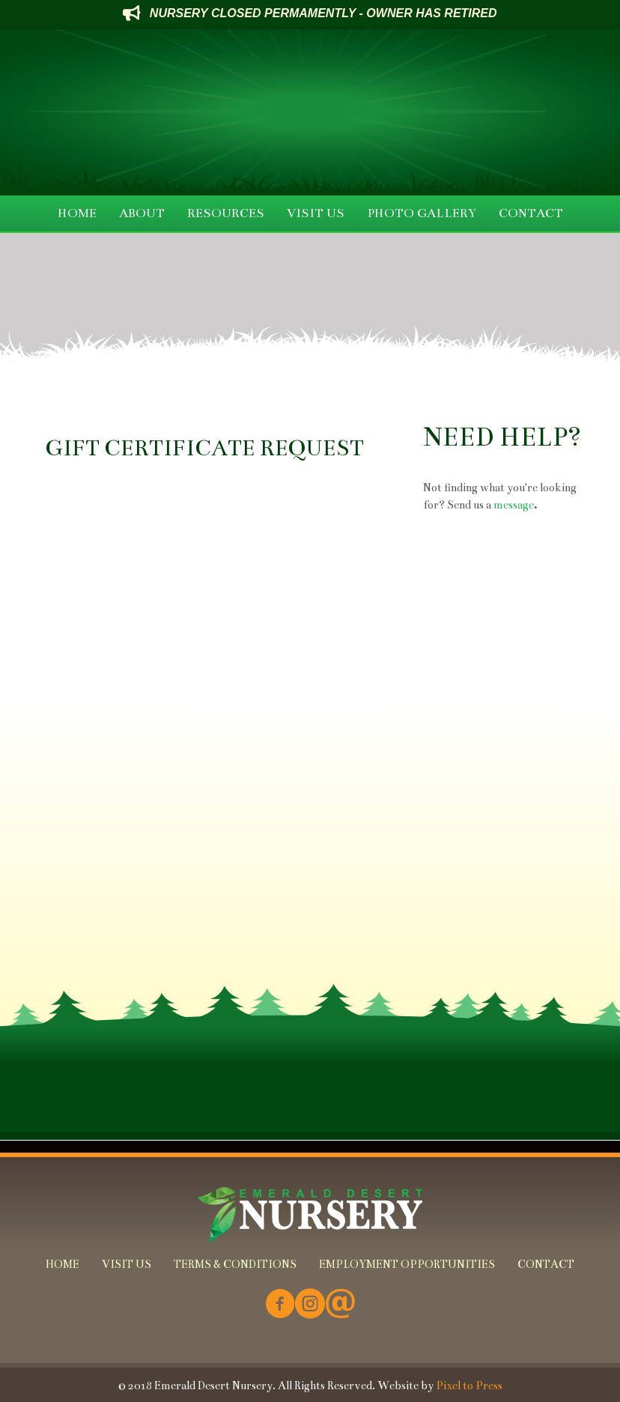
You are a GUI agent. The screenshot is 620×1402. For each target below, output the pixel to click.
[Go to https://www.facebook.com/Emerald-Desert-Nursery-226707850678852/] (280, 1305)
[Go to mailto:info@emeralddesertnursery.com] (340, 1305)
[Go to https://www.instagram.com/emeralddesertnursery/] (310, 1305)
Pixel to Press (469, 1385)
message (513, 505)
